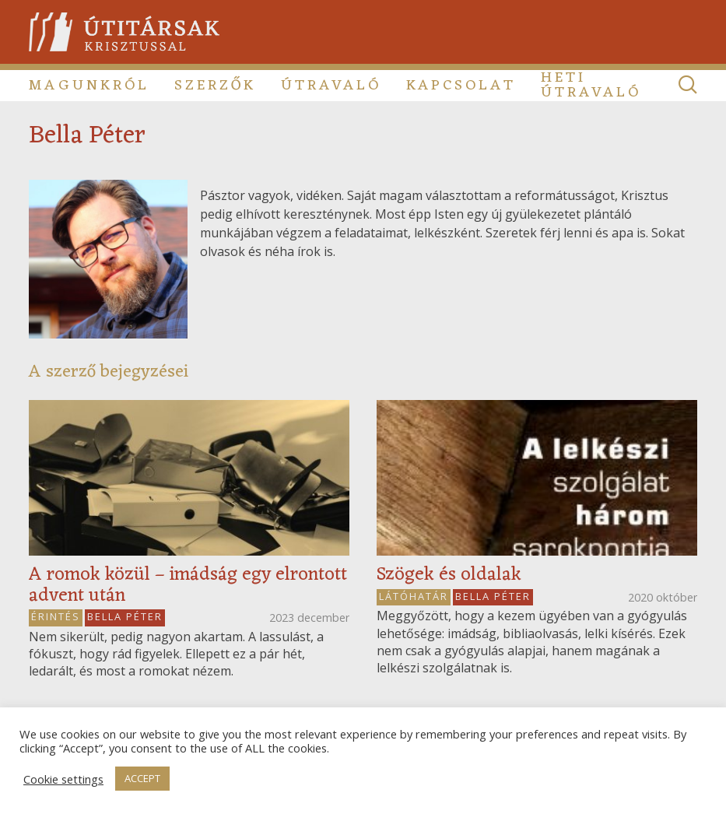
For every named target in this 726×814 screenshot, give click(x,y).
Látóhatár (413, 596)
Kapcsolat (461, 85)
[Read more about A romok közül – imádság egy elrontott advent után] (189, 478)
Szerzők (215, 85)
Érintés (55, 616)
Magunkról (89, 85)
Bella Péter (125, 616)
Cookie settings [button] (63, 779)
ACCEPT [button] (142, 778)
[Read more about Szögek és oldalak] (537, 478)
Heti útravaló (591, 85)
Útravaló (331, 85)
